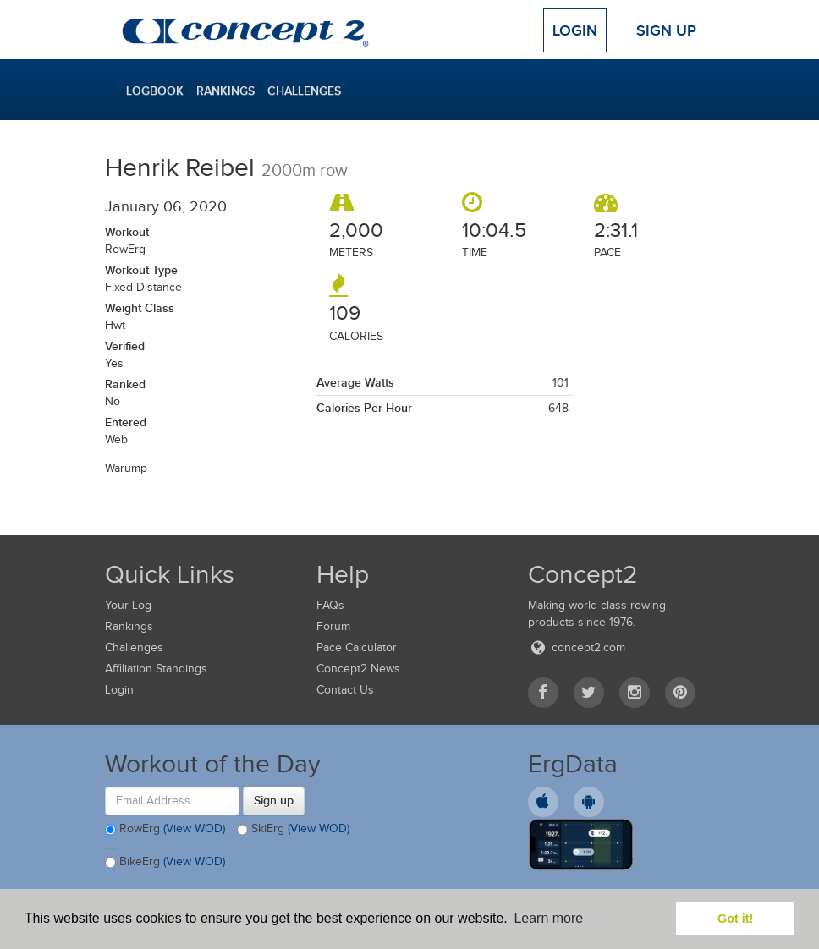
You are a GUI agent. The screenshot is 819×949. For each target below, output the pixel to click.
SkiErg (293, 829)
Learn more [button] (548, 918)
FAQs (330, 605)
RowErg (165, 829)
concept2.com (576, 647)
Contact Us (345, 689)
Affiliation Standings (156, 668)
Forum (333, 626)
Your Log (128, 605)
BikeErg (165, 862)
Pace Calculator (356, 647)
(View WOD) (194, 828)
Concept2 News (358, 668)
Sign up (274, 800)
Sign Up (666, 30)
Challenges (304, 90)
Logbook (155, 90)
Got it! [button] (735, 918)
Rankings (225, 90)
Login (574, 30)
